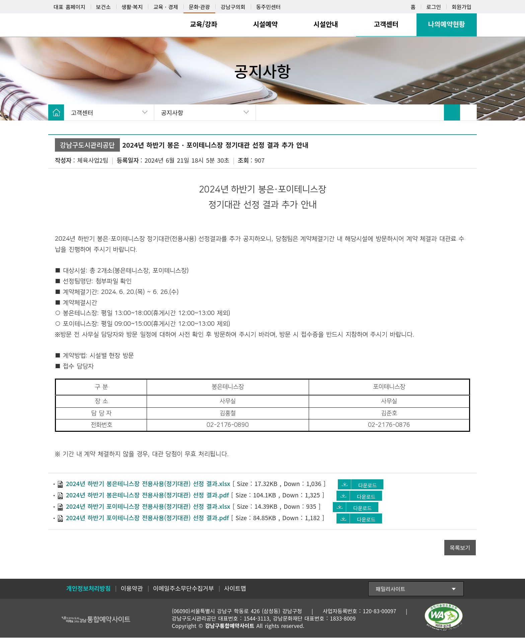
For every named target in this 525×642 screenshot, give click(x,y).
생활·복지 (132, 7)
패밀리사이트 (390, 593)
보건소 (103, 7)
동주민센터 (268, 7)
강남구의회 (233, 7)
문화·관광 (199, 7)
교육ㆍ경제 (165, 7)
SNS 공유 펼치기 (468, 112)
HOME (56, 112)
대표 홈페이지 (69, 7)
